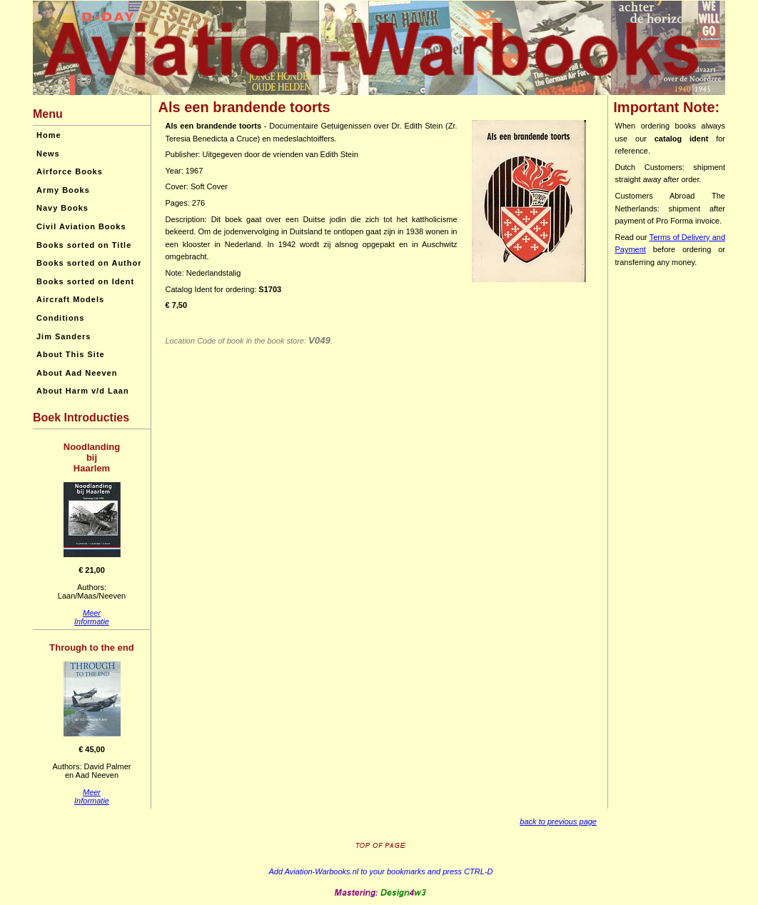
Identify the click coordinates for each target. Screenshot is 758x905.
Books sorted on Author (88, 263)
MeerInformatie (91, 617)
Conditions (60, 318)
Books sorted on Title (83, 245)
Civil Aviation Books (81, 226)
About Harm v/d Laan (82, 390)
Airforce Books (69, 171)
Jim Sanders (63, 336)
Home (48, 135)
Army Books (63, 190)
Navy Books (62, 208)
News (48, 153)
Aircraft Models (70, 299)
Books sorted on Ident (85, 281)
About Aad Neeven (76, 373)
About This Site (70, 354)
